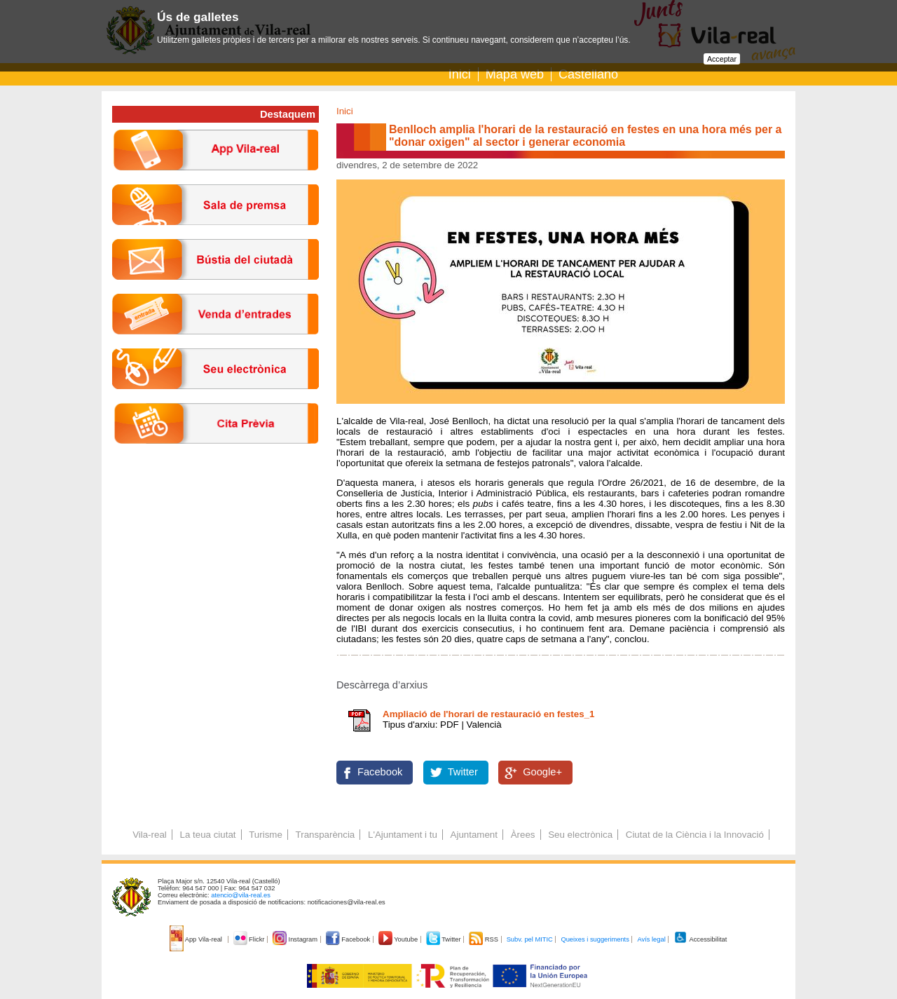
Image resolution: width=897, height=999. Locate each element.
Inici (459, 74)
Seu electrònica (580, 834)
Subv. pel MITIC (530, 939)
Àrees (523, 834)
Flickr (249, 939)
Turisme (265, 834)
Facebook (379, 771)
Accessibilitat (700, 939)
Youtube (399, 939)
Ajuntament (474, 834)
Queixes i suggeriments (595, 939)
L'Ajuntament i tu (402, 834)
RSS (484, 939)
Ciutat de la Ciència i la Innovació (695, 834)
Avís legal (651, 939)
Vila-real (149, 834)
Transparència (325, 834)
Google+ (542, 771)
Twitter (463, 771)
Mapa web (515, 74)
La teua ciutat (207, 834)
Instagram (296, 939)
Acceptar (722, 59)
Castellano (588, 74)
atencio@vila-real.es (241, 895)
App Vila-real (197, 939)
